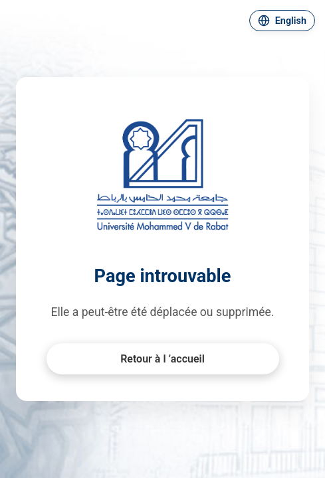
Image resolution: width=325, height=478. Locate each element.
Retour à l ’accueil (162, 359)
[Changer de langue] (282, 20)
